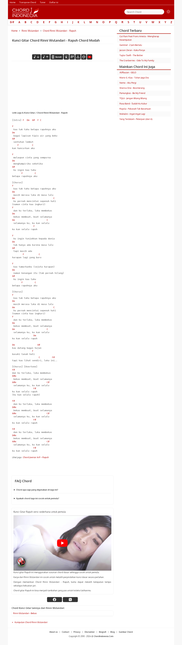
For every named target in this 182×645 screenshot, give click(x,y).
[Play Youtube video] (62, 543)
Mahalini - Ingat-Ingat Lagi (132, 114)
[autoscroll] (56, 57)
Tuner (43, 2)
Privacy (76, 632)
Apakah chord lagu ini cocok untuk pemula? (37, 498)
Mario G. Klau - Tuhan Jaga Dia (134, 77)
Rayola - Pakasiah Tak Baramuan (135, 108)
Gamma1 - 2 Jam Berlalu (131, 45)
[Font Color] (83, 57)
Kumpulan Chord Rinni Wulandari (31, 622)
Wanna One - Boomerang (132, 88)
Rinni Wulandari (30, 30)
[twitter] (70, 599)
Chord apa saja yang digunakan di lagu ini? (37, 489)
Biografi (102, 632)
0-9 (12, 22)
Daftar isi (53, 2)
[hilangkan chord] (66, 57)
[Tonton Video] (89, 57)
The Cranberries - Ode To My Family (137, 60)
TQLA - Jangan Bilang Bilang (133, 98)
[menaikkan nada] (45, 57)
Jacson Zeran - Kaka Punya (132, 50)
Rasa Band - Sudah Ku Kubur (133, 103)
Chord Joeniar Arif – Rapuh (36, 457)
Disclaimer (90, 632)
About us (53, 632)
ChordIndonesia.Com (103, 636)
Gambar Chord (126, 632)
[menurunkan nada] (36, 57)
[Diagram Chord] (72, 57)
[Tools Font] (78, 57)
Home (12, 2)
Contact (65, 632)
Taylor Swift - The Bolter (131, 55)
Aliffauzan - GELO (128, 72)
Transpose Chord (27, 2)
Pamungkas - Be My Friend (132, 93)
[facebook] (54, 599)
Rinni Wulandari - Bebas (25, 613)
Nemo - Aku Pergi (128, 82)
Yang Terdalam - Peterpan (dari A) (136, 119)
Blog (112, 632)
